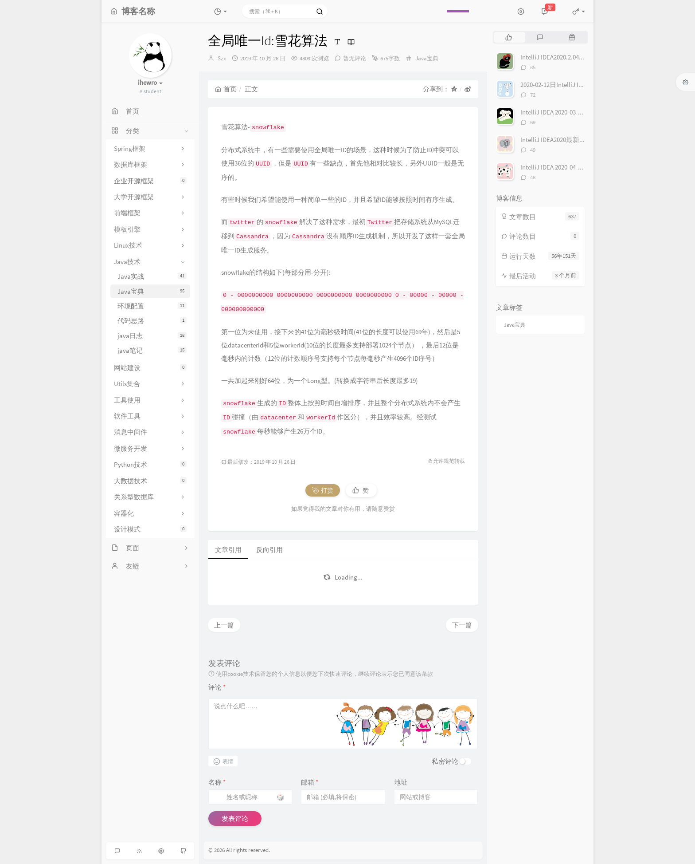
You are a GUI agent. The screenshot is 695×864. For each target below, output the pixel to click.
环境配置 (152, 306)
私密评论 (445, 761)
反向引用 (269, 549)
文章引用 (228, 549)
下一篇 (462, 625)
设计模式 (150, 529)
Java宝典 (152, 291)
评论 (217, 687)
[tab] (508, 37)
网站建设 (150, 367)
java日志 (152, 335)
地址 (400, 782)
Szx (222, 58)
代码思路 (152, 320)
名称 (217, 782)
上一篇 (224, 625)
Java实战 (152, 276)
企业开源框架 (150, 181)
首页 (226, 89)
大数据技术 (150, 481)
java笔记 (152, 350)
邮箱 (309, 782)
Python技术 (150, 464)
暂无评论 (354, 58)
